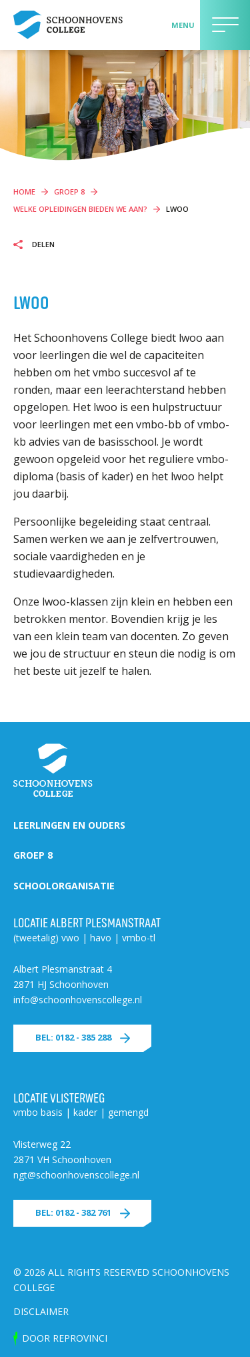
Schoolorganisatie (64, 885)
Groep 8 (33, 855)
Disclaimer (41, 1311)
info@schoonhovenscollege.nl (77, 999)
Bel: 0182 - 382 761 (73, 1212)
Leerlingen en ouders (69, 825)
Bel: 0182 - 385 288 (73, 1037)
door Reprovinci (64, 1338)
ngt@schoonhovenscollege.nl (76, 1174)
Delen (42, 244)
